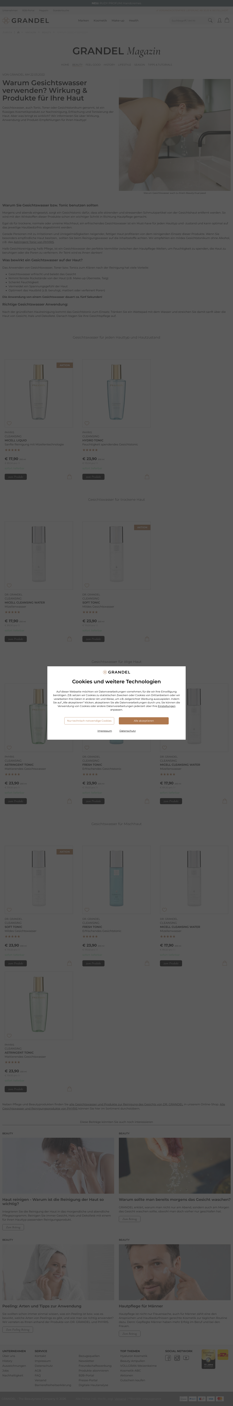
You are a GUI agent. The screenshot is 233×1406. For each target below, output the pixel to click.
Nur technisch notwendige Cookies (89, 720)
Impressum (104, 730)
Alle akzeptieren (144, 720)
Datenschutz (127, 730)
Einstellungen (167, 706)
